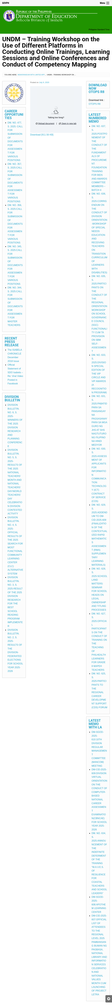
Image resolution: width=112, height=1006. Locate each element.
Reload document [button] (45, 123)
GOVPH (5, 3)
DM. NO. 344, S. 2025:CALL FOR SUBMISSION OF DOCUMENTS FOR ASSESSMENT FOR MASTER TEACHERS (15, 306)
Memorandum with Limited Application (35, 75)
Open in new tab (67, 123)
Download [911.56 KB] (41, 134)
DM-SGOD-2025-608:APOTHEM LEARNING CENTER (99, 904)
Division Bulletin (12, 398)
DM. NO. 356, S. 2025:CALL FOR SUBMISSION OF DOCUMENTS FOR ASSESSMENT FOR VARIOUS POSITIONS (15, 224)
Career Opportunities (14, 114)
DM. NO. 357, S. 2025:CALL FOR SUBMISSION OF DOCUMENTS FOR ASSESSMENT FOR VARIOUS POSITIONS (15, 183)
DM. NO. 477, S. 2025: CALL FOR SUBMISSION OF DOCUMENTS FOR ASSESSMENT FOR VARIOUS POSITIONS (15, 141)
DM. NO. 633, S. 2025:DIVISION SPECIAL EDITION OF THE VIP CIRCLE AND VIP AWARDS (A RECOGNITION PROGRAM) (99, 374)
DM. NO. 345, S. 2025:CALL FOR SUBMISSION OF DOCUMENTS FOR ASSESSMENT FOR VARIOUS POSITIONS (15, 265)
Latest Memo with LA (95, 724)
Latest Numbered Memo (97, 118)
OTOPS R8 (94, 104)
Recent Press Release (12, 341)
